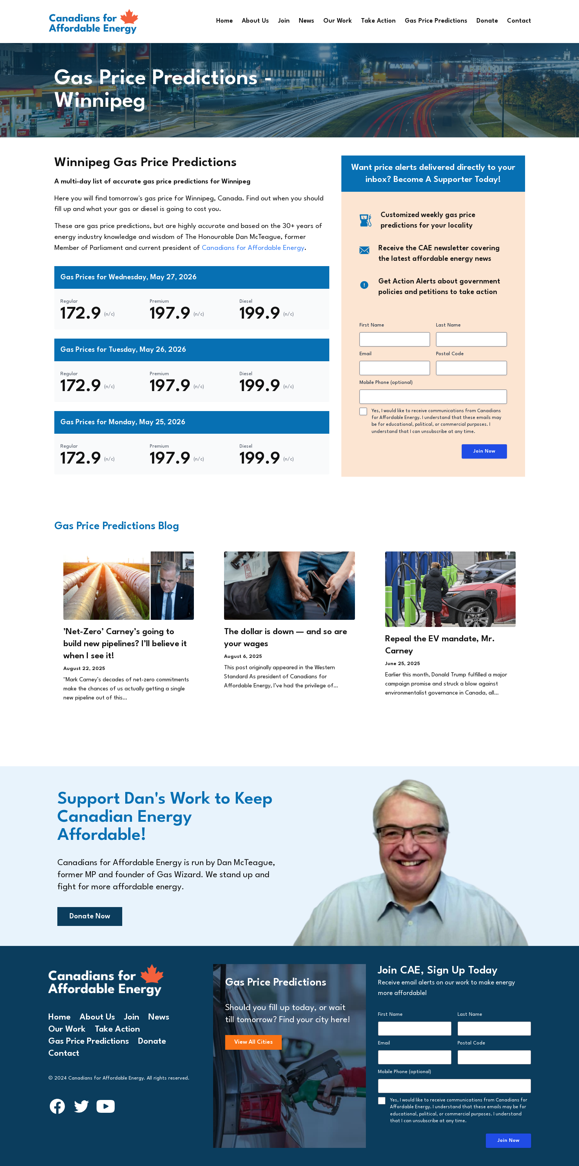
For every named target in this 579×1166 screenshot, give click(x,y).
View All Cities (253, 1042)
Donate (487, 21)
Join (284, 21)
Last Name (448, 325)
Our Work (337, 21)
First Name (371, 325)
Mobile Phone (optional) (386, 382)
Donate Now (89, 916)
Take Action (378, 21)
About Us (255, 21)
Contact (519, 21)
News (306, 21)
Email (365, 353)
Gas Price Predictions (436, 21)
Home (224, 21)
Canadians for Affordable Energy (253, 248)
